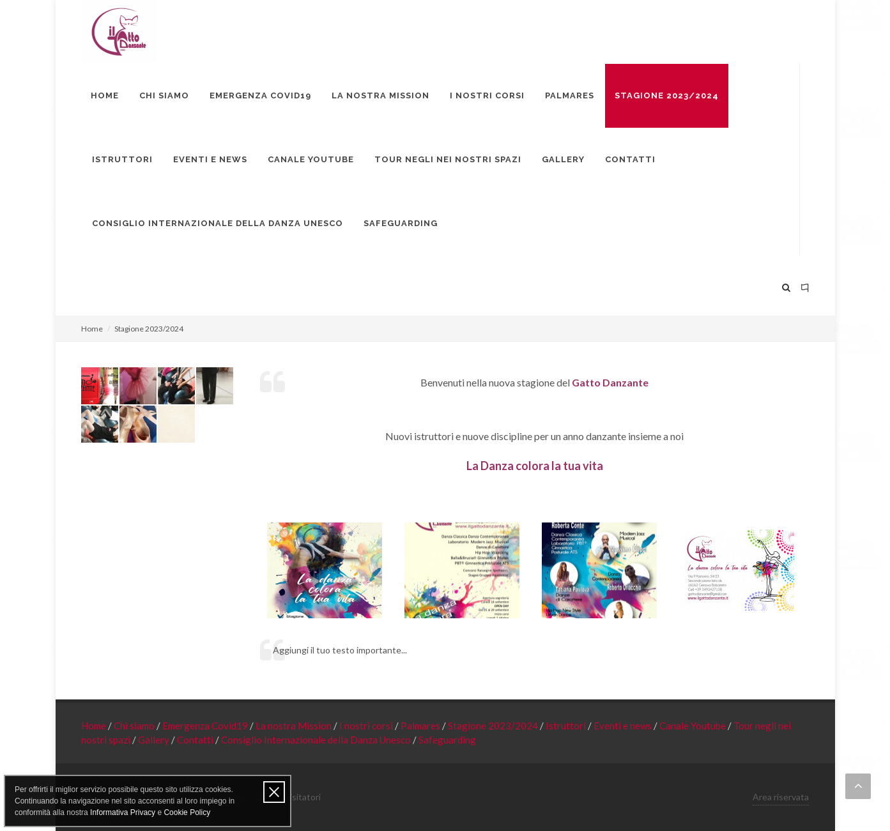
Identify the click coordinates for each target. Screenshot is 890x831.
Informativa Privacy (122, 812)
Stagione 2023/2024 (494, 725)
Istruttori (567, 725)
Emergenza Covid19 (206, 725)
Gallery (154, 739)
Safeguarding (447, 739)
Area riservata (781, 796)
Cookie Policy (187, 812)
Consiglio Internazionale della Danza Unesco (317, 739)
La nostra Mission (295, 725)
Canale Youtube (693, 725)
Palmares (421, 725)
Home (92, 328)
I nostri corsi (367, 725)
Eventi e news (624, 725)
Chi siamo (135, 725)
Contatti (196, 739)
